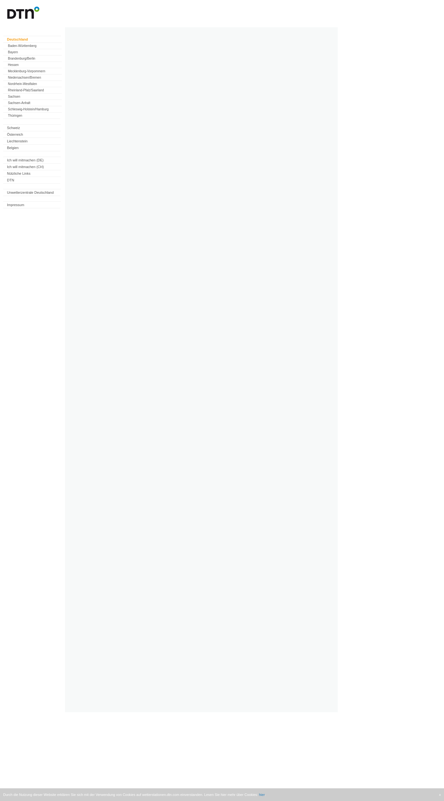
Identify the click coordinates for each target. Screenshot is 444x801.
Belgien (13, 148)
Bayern (13, 52)
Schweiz (13, 128)
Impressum (15, 205)
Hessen (13, 65)
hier (262, 795)
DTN (10, 180)
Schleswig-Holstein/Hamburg (28, 109)
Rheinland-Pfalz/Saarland (26, 90)
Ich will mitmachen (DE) (25, 160)
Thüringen (15, 115)
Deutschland (17, 39)
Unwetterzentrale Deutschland (30, 192)
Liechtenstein (17, 141)
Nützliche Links (18, 173)
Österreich (15, 134)
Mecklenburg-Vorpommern (26, 71)
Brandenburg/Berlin (21, 58)
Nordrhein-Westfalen (22, 84)
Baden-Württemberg (22, 46)
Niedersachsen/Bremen (24, 77)
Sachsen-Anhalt (19, 103)
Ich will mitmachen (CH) (25, 167)
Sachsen (14, 96)
